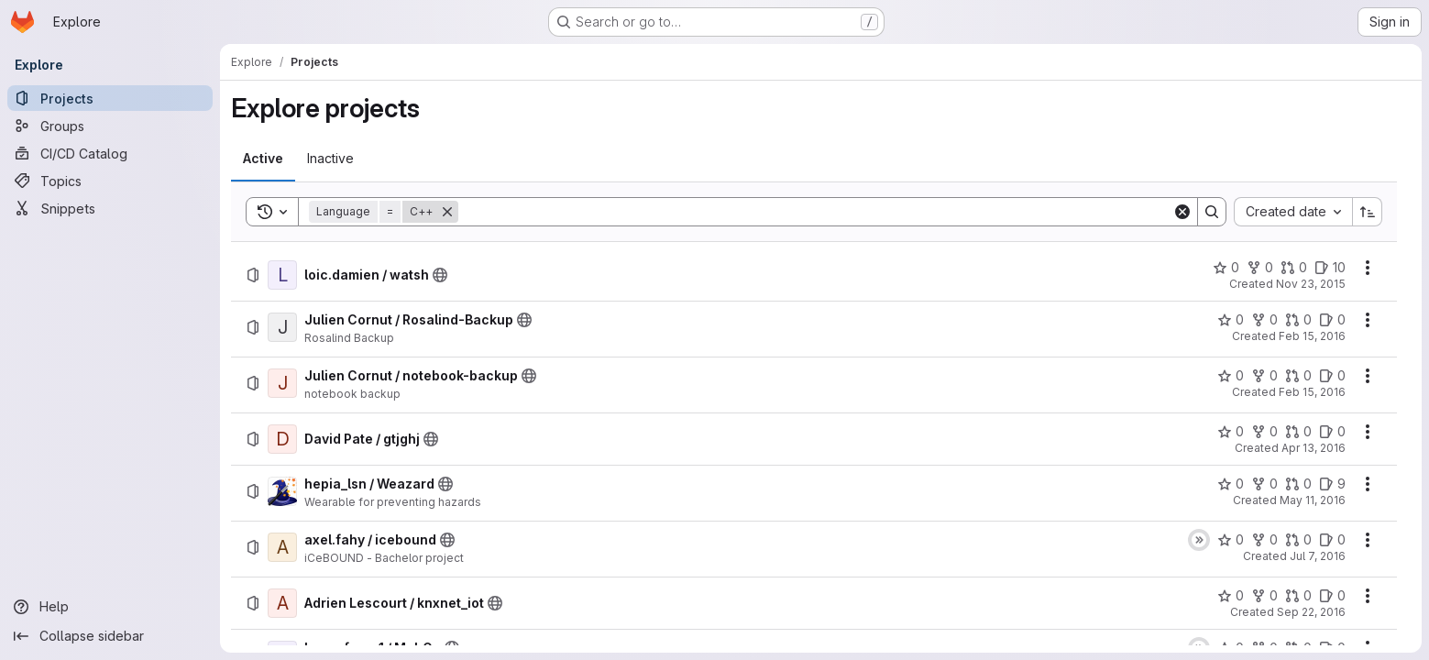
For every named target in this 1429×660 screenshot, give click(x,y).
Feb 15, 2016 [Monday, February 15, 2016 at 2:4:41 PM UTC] (1312, 392)
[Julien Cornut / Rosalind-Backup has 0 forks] (1264, 320)
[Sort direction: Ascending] (1367, 211)
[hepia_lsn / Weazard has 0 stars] (1230, 484)
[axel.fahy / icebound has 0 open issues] (1332, 540)
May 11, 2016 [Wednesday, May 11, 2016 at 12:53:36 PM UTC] (1313, 500)
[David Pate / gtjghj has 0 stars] (1230, 431)
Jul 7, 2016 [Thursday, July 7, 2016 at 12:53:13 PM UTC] (1318, 556)
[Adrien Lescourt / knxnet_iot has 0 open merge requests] (1298, 595)
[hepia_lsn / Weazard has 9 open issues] (1332, 484)
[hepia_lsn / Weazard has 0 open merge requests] (1298, 484)
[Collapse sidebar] (110, 636)
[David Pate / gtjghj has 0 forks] (1264, 431)
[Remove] (447, 212)
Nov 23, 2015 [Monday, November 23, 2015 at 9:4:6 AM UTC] (1311, 284)
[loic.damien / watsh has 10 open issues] (1330, 267)
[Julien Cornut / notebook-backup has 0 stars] (1230, 375)
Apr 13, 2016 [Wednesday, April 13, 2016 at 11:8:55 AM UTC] (1313, 448)
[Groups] (110, 125)
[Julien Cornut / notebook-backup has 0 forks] (1264, 375)
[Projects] (110, 98)
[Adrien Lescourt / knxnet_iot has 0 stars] (1230, 595)
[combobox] (1293, 211)
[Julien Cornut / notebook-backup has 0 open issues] (1332, 375)
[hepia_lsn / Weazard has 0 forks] (1264, 484)
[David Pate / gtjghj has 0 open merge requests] (1298, 431)
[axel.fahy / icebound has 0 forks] (1264, 540)
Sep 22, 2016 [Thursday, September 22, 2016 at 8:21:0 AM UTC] (1311, 612)
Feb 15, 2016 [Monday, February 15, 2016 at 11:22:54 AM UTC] (1312, 336)
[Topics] (110, 180)
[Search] (815, 212)
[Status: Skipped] (1199, 540)
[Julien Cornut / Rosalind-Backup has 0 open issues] (1332, 320)
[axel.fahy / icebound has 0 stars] (1230, 540)
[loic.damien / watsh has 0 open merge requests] (1294, 267)
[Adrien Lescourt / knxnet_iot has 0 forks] (1264, 595)
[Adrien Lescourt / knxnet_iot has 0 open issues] (1332, 595)
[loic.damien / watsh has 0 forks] (1260, 267)
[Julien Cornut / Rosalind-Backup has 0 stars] (1230, 320)
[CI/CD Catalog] (110, 153)
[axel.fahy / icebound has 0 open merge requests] (1298, 540)
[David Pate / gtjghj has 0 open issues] (1332, 431)
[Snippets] (110, 208)
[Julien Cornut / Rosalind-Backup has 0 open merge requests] (1298, 320)
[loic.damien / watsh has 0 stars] (1226, 267)
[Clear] (1182, 212)
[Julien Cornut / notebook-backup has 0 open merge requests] (1298, 375)
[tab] (263, 159)
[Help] (110, 607)
